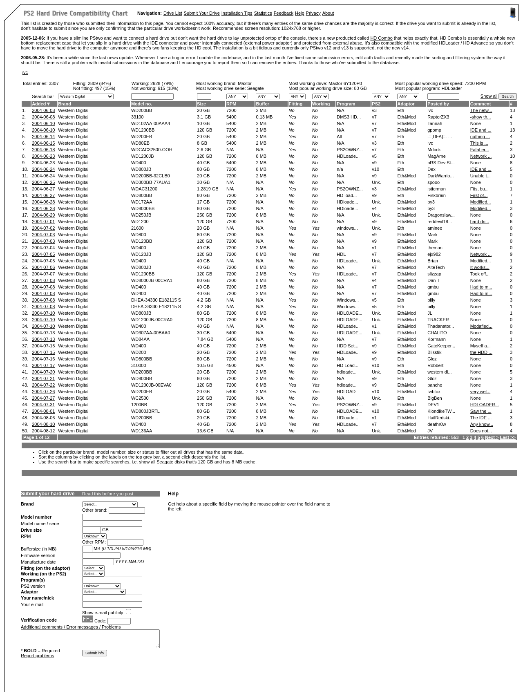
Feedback (283, 13)
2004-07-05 (43, 254)
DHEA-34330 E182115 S (156, 300)
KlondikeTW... (441, 411)
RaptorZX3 (438, 116)
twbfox (433, 391)
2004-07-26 (43, 391)
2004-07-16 (43, 358)
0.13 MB (264, 116)
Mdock (433, 149)
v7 (374, 116)
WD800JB (141, 169)
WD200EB (141, 136)
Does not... (481, 430)
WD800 (138, 234)
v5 (374, 156)
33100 (137, 116)
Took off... (480, 273)
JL (429, 313)
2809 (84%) (99, 83)
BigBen (434, 398)
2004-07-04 (43, 247)
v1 (374, 247)
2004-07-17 (43, 365)
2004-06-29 (43, 215)
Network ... (481, 156)
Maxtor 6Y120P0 (345, 83)
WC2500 (140, 398)
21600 (137, 228)
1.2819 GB (208, 188)
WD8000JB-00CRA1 (151, 280)
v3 (374, 110)
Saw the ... (481, 411)
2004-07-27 (43, 398)
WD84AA (140, 339)
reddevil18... (439, 221)
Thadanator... (440, 326)
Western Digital (73, 110)
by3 (431, 201)
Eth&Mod (406, 116)
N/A (230, 149)
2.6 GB (204, 149)
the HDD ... (481, 352)
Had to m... (481, 286)
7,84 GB (205, 339)
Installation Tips (237, 13)
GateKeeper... (441, 345)
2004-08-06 (43, 417)
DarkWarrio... (440, 175)
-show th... (480, 116)
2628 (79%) (162, 83)
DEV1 (433, 404)
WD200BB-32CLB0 (150, 175)
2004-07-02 (43, 228)
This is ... (479, 143)
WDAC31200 (144, 188)
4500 (231, 365)
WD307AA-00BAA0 (150, 332)
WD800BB (141, 195)
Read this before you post (107, 493)
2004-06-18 (43, 149)
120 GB (204, 130)
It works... (479, 267)
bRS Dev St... (441, 162)
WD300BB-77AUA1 (150, 182)
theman (435, 247)
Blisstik (434, 352)
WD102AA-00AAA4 (150, 123)
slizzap (434, 273)
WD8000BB (142, 208)
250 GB (204, 215)
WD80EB (140, 143)
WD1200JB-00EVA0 (151, 385)
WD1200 (140, 221)
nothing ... (480, 136)
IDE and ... (481, 130)
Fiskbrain (436, 195)
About (328, 13)
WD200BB (141, 110)
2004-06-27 (43, 188)
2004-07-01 (43, 221)
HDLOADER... (484, 404)
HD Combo (381, 38)
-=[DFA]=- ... (439, 136)
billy (431, 300)
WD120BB (141, 241)
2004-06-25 (43, 182)
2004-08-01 (43, 411)
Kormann (436, 339)
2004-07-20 (43, 371)
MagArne (436, 156)
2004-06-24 (43, 169)
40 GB (203, 162)
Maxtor (245, 83)
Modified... (480, 201)
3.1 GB (204, 116)
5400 (231, 116)
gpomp (434, 130)
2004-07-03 (43, 234)
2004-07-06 (43, 267)
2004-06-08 (43, 110)
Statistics (263, 13)
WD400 (138, 162)
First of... (479, 195)
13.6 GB (205, 430)
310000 (138, 365)
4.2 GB (204, 300)
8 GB (202, 143)
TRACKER (438, 319)
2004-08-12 (43, 430)
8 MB (261, 156)
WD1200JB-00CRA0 (151, 319)
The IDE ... (481, 417)
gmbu (433, 286)
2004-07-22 (43, 385)
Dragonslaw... (441, 215)
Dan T (433, 280)
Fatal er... (479, 149)
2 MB (261, 110)
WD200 (138, 352)
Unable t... (480, 175)
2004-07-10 (43, 313)
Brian (432, 260)
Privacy (313, 13)
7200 (231, 110)
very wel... (480, 391)
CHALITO (437, 332)
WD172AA (141, 201)
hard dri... (479, 221)
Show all (489, 96)
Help (299, 13)
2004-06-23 (43, 156)
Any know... (481, 424)
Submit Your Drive (202, 13)
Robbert (435, 365)
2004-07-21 (43, 378)
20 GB (203, 110)
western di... (439, 371)
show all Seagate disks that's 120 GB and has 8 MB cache (197, 461)
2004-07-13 (43, 332)
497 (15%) (104, 88)
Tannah (434, 123)
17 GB (203, 201)
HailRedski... (440, 417)
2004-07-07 (43, 273)
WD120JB (141, 254)
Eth (400, 110)
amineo (434, 228)
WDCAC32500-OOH (151, 149)
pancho (434, 385)
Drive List (172, 13)
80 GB (360, 88)
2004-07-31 (43, 404)
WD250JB (141, 215)
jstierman (436, 188)
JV (430, 430)
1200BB (139, 404)
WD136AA (141, 430)
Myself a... (480, 345)
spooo (433, 182)
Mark (432, 234)
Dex (431, 169)
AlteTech (436, 267)
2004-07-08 (43, 280)
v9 (374, 162)
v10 (375, 169)
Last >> (508, 437)
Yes (292, 116)
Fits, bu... (479, 188)
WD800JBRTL (145, 411)
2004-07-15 (43, 345)
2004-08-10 (43, 424)
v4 (374, 208)
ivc (25, 72)
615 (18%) (168, 88)
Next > (491, 437)
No (292, 110)
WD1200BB (142, 130)
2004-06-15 (43, 143)
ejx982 (433, 254)
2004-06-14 (43, 136)
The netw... (481, 110)
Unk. (376, 182)
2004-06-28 (43, 201)
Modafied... (481, 326)
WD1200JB (142, 156)
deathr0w (436, 424)
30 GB (203, 182)
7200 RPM (475, 83)
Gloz (432, 358)
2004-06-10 (43, 123)
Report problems (37, 655)
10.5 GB (205, 365)
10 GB (203, 123)
